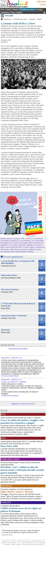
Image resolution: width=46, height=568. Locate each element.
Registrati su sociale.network (23, 403)
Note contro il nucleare (9, 289)
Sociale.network (8, 345)
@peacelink (5, 358)
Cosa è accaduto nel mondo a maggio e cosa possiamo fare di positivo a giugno (22, 421)
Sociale (9, 15)
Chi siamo (41, 1)
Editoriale (6, 486)
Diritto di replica (16, 544)
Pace (2, 9)
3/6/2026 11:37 (16, 380)
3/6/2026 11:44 (16, 358)
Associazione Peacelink (17, 349)
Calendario (5, 12)
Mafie (39, 19)
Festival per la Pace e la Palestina (13, 316)
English (19, 12)
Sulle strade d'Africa (9, 275)
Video (12, 12)
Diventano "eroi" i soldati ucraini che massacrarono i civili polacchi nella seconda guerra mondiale (22, 470)
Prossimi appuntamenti (13, 257)
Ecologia (38, 9)
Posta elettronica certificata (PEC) (33, 544)
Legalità (32, 19)
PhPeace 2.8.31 (15, 543)
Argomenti (7, 19)
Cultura (8, 9)
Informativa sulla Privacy (30, 543)
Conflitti (6, 502)
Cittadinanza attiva (26, 9)
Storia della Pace (10, 459)
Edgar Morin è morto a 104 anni (17, 491)
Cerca (43, 4)
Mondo (15, 9)
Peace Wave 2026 (9, 446)
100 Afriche (5, 330)
